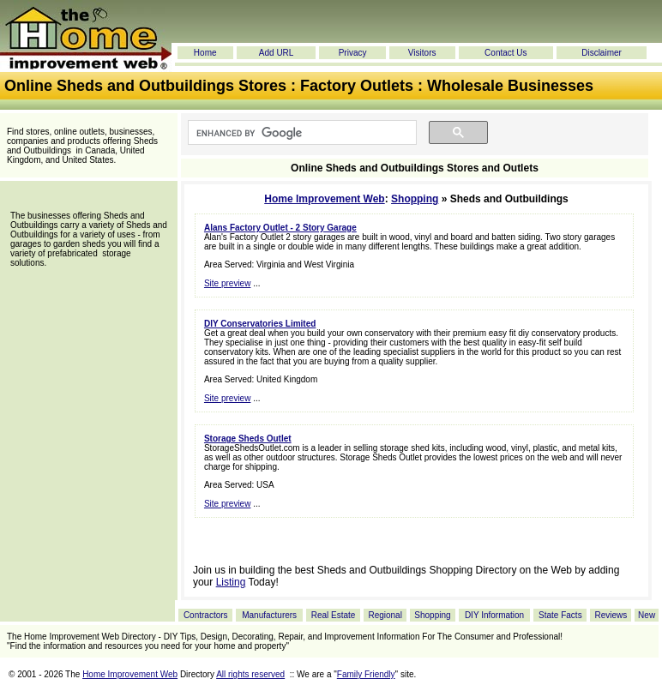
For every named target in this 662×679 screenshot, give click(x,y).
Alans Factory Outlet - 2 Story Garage (280, 227)
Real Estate (333, 615)
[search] (300, 133)
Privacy (353, 52)
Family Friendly (366, 674)
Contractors (206, 615)
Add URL (276, 52)
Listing (231, 582)
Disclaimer (601, 52)
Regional (384, 615)
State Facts (560, 615)
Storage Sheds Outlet (248, 438)
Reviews (610, 615)
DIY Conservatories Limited (260, 323)
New (646, 615)
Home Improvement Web (324, 199)
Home (205, 52)
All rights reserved (250, 674)
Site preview (227, 283)
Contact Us (505, 52)
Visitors (422, 52)
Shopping (414, 199)
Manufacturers (269, 615)
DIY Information (494, 615)
